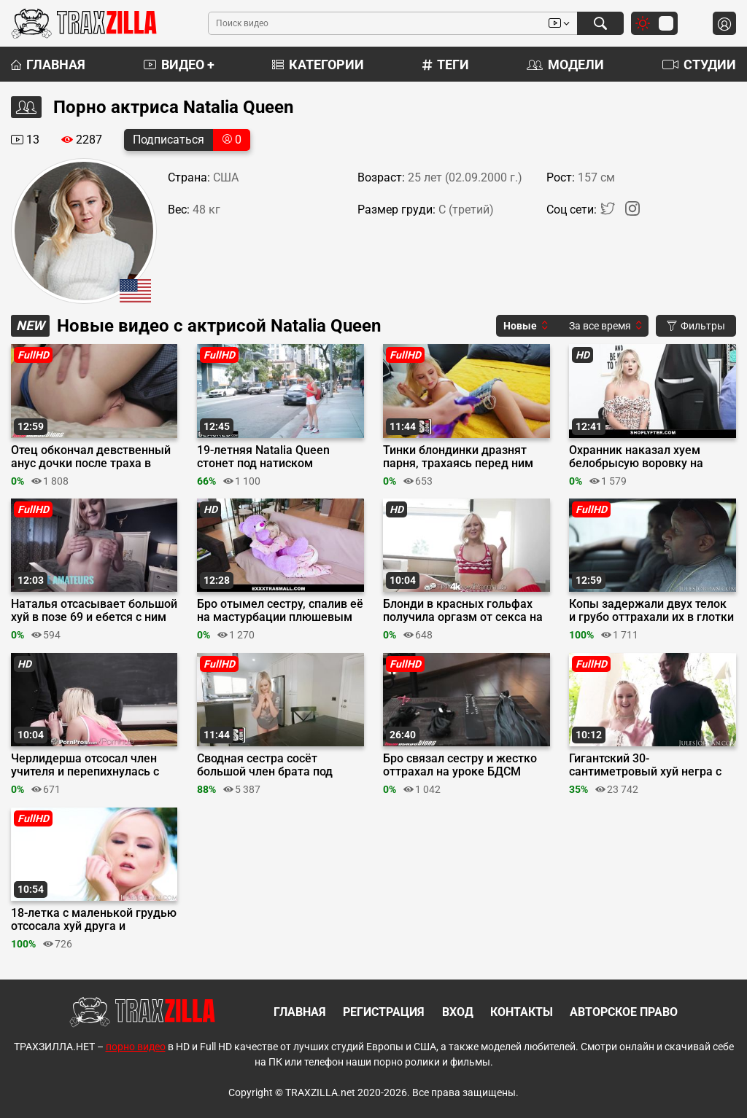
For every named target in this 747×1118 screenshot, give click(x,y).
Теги (445, 64)
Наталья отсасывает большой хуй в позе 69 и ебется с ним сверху (94, 611)
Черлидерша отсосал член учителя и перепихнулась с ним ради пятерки (85, 765)
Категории (318, 64)
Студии (699, 64)
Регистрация (384, 1012)
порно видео (136, 1046)
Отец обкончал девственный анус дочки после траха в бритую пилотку (91, 457)
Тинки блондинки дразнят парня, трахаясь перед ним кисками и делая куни (458, 457)
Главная (48, 64)
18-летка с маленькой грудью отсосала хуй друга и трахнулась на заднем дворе (94, 920)
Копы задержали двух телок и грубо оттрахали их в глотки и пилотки (651, 611)
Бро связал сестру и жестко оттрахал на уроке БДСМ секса (460, 765)
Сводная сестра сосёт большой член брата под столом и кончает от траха (270, 765)
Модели (565, 64)
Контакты (521, 1012)
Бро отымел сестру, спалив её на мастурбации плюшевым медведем (280, 611)
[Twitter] (609, 212)
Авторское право (624, 1012)
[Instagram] (632, 212)
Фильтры (696, 326)
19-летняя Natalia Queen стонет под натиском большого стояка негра (263, 457)
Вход (457, 1012)
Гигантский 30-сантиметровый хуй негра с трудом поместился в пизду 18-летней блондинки (646, 765)
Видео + (179, 64)
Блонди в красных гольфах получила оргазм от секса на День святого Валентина (463, 611)
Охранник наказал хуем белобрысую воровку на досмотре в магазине (636, 457)
